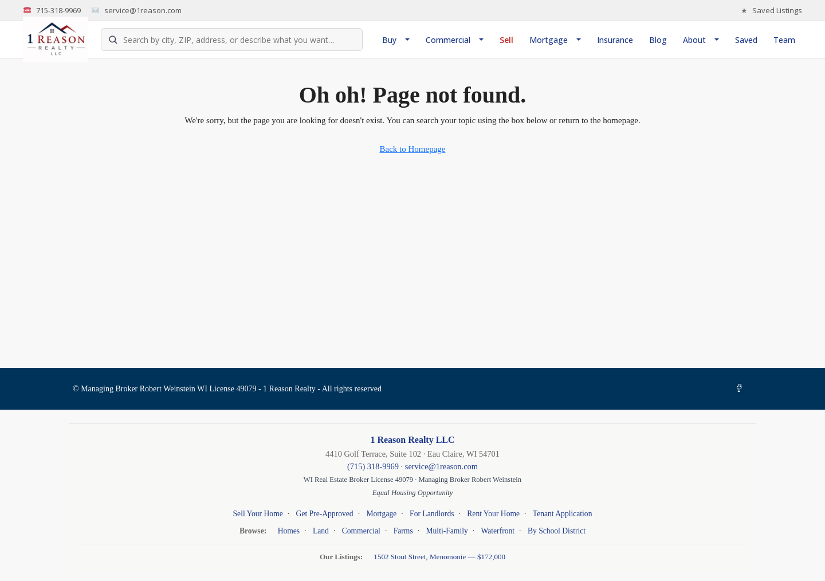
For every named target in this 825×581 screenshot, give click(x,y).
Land (321, 531)
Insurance (615, 39)
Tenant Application (562, 513)
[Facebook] (741, 388)
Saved (746, 39)
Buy (389, 39)
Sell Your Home (258, 513)
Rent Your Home (493, 513)
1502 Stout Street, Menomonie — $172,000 (439, 556)
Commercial (448, 39)
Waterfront (498, 531)
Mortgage (548, 39)
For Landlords (432, 513)
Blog (658, 39)
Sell (506, 39)
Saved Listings (771, 10)
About (694, 39)
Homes (289, 531)
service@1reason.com (136, 10)
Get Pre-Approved (324, 513)
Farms (403, 531)
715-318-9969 (52, 10)
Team (784, 39)
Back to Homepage (413, 149)
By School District (557, 531)
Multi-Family (446, 531)
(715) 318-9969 (373, 466)
